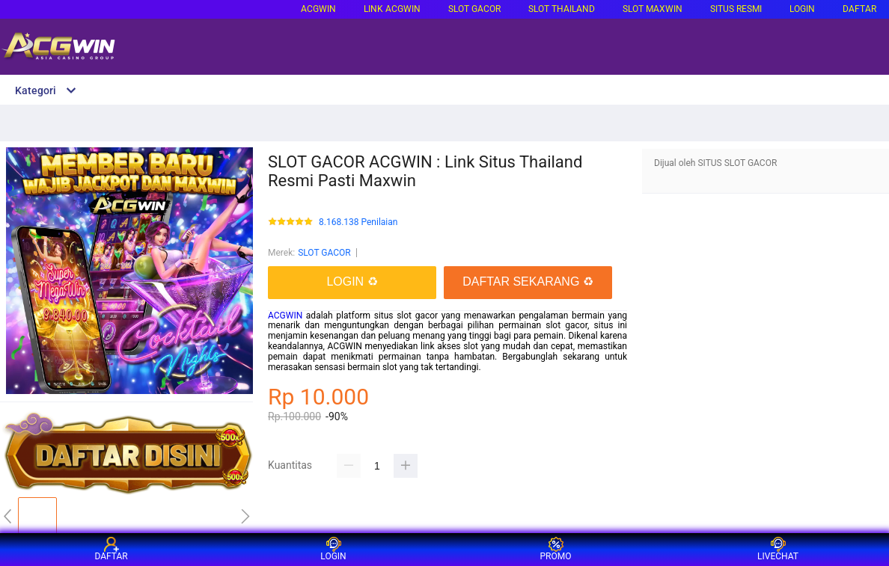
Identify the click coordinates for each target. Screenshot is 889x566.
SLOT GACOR (324, 252)
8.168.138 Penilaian (358, 222)
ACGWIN (318, 9)
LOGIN (802, 9)
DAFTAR (859, 9)
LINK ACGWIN (392, 9)
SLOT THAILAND (561, 9)
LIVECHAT (777, 549)
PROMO (556, 549)
